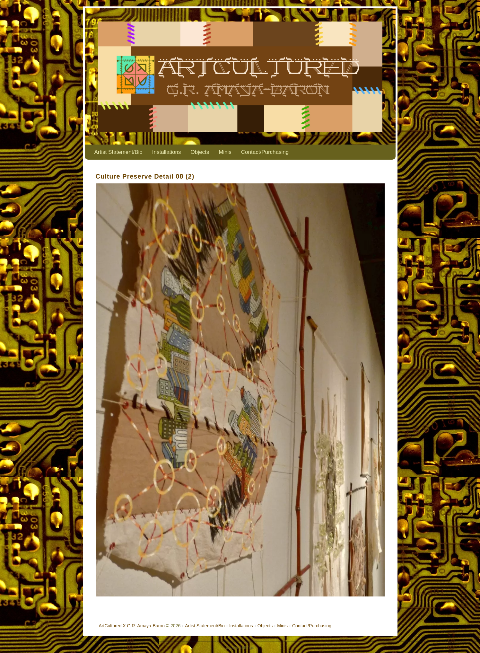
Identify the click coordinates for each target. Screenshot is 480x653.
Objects (200, 152)
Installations (166, 152)
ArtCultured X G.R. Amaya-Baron (132, 625)
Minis (225, 152)
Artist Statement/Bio (118, 152)
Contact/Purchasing (265, 152)
